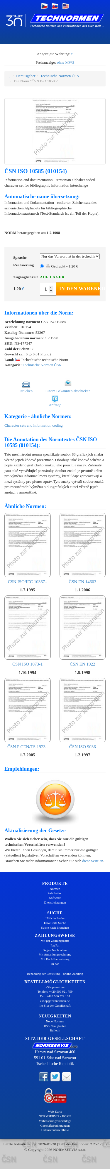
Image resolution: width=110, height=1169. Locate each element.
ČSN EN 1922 (83, 631)
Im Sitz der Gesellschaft (55, 1005)
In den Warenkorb (79, 288)
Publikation (55, 893)
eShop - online (54, 987)
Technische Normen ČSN (59, 76)
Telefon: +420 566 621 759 (55, 991)
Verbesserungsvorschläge (55, 1121)
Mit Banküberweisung (54, 959)
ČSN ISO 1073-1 (27, 631)
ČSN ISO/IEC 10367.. (27, 548)
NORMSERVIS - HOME (55, 1116)
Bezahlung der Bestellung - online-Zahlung (55, 973)
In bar (55, 963)
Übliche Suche (54, 918)
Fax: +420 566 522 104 (55, 996)
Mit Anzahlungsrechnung (55, 954)
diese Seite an (92, 861)
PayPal (55, 945)
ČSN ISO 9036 (83, 713)
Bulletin (55, 1030)
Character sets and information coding (33, 425)
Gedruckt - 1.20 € (62, 266)
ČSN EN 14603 (83, 548)
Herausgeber (25, 76)
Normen (55, 888)
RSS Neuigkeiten (55, 1026)
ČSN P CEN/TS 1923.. (27, 713)
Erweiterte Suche (55, 923)
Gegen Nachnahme (55, 950)
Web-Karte (55, 1111)
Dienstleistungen (55, 902)
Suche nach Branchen (55, 927)
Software (55, 897)
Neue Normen (55, 1021)
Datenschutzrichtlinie (55, 1130)
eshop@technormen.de (55, 1001)
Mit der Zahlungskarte (54, 940)
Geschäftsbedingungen (55, 1125)
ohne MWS (66, 62)
